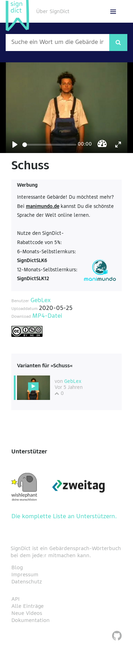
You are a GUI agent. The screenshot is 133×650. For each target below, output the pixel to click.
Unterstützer (29, 452)
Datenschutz (26, 582)
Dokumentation (30, 620)
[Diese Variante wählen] (33, 387)
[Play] (15, 144)
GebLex (41, 301)
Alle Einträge (27, 606)
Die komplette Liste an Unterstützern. (64, 517)
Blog (17, 567)
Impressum (24, 574)
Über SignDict (53, 11)
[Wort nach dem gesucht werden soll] (57, 42)
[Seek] (49, 144)
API (15, 599)
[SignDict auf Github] (117, 636)
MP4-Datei (47, 316)
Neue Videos (26, 613)
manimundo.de (42, 207)
